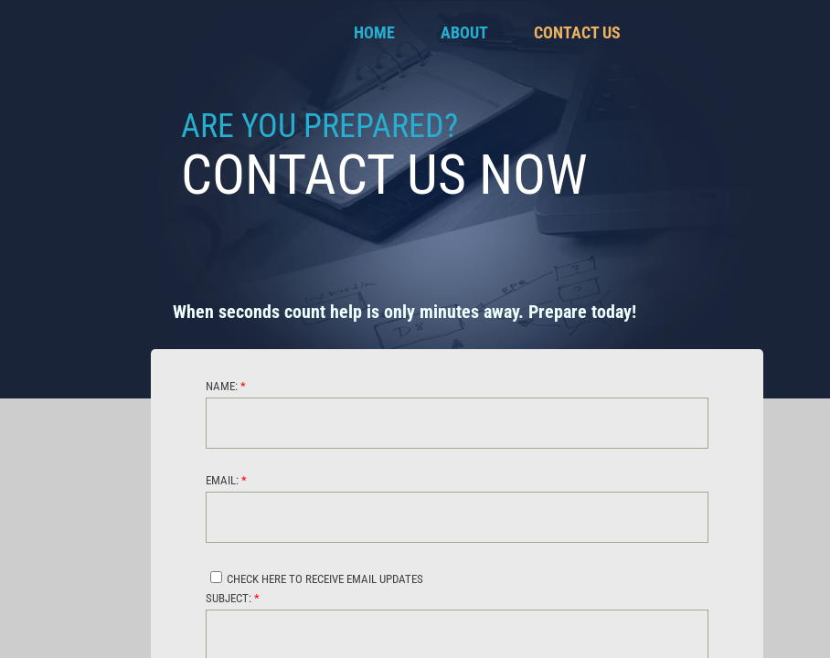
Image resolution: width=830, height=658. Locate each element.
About (464, 32)
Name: (226, 386)
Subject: (233, 598)
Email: (226, 480)
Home (374, 32)
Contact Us (577, 32)
